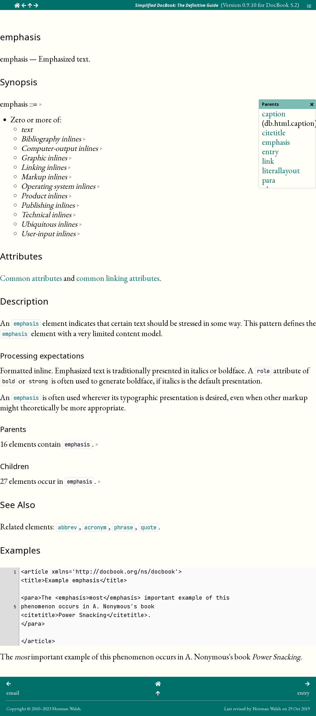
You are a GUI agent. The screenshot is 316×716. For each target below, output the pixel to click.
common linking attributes (117, 278)
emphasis (276, 142)
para (268, 180)
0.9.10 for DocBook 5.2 (269, 5)
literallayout (281, 170)
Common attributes (31, 278)
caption (273, 113)
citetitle (273, 132)
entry (270, 151)
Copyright (16, 708)
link (268, 161)
